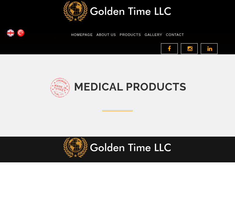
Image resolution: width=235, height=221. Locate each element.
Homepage (82, 42)
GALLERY (153, 42)
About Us (106, 42)
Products (130, 42)
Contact (175, 42)
